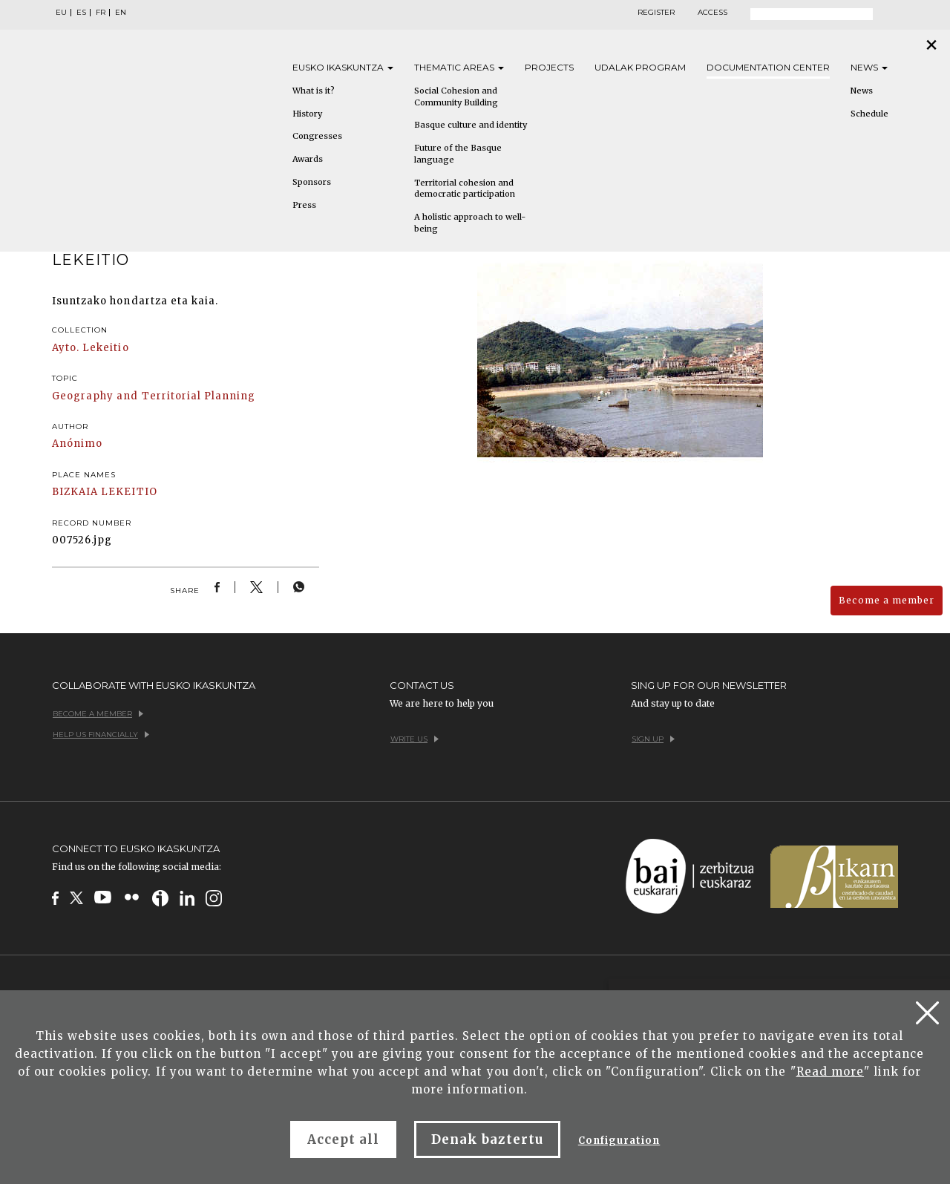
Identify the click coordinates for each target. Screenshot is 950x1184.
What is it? (313, 90)
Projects (549, 67)
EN (120, 12)
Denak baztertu (487, 1139)
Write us (414, 739)
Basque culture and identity (470, 125)
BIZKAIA (75, 491)
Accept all (343, 1139)
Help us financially (101, 734)
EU (61, 12)
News (869, 67)
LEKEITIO (129, 491)
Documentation (768, 67)
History (307, 113)
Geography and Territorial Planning (153, 396)
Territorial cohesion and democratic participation (464, 188)
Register (656, 12)
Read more (830, 1071)
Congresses (317, 136)
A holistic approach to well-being (469, 223)
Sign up (653, 739)
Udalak (640, 67)
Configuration (619, 1140)
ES (81, 12)
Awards (307, 159)
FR (100, 12)
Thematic (459, 67)
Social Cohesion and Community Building (456, 96)
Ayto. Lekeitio (90, 347)
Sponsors (311, 182)
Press (304, 205)
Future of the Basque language (458, 154)
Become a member (886, 600)
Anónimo (77, 443)
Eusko (342, 67)
